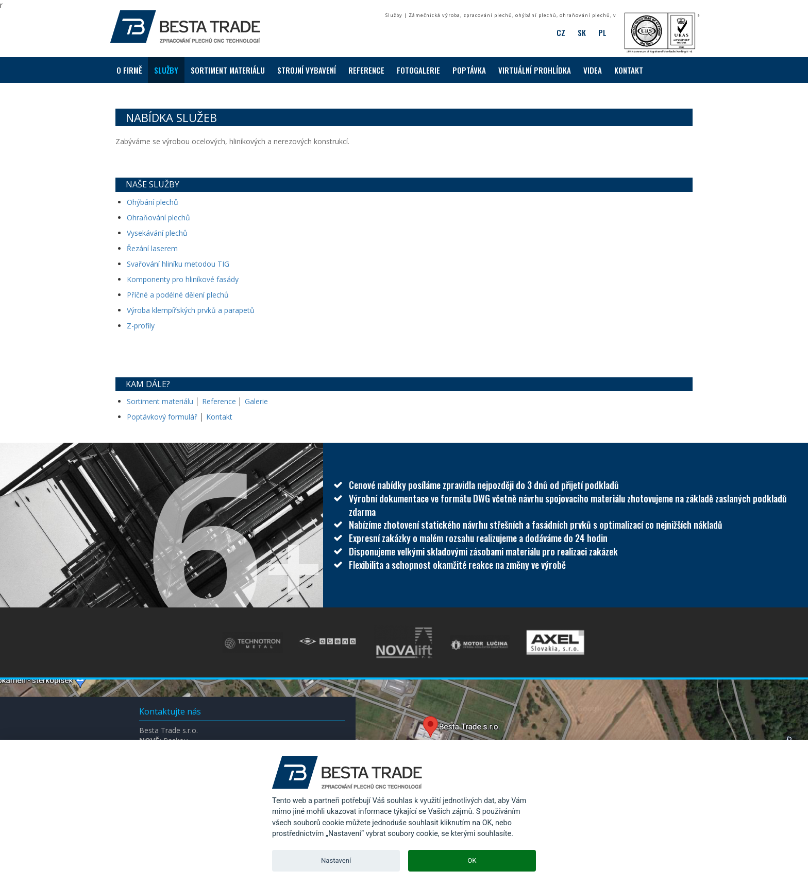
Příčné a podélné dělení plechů (178, 295)
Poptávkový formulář (162, 417)
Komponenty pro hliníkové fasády (183, 279)
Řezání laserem (152, 248)
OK (471, 860)
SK (582, 32)
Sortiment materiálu (161, 401)
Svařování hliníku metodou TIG (178, 264)
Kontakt (219, 417)
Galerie (256, 401)
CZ (561, 32)
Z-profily (141, 325)
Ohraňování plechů (158, 217)
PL (602, 32)
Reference (219, 401)
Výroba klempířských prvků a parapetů (191, 310)
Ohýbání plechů (152, 202)
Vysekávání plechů (157, 233)
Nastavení (336, 860)
